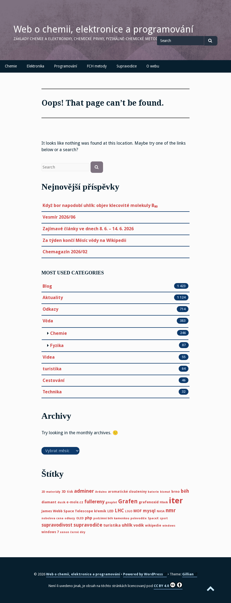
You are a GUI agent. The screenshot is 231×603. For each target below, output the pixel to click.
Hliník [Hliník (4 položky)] (164, 502)
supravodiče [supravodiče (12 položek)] (87, 525)
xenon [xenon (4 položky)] (64, 532)
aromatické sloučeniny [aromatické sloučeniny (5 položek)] (127, 492)
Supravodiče (127, 66)
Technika (52, 392)
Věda (48, 321)
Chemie (11, 66)
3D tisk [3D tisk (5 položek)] (67, 492)
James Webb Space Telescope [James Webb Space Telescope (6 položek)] (67, 511)
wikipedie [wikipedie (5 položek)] (153, 525)
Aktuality (53, 297)
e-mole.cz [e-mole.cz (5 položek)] (74, 502)
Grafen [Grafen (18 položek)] (128, 501)
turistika (52, 369)
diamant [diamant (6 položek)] (48, 502)
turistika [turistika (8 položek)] (112, 525)
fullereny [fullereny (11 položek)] (94, 501)
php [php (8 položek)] (88, 518)
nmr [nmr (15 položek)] (171, 510)
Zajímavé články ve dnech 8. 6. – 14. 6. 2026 (88, 228)
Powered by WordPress (145, 574)
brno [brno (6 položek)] (175, 491)
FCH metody (97, 66)
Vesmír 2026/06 (59, 217)
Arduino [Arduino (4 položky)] (101, 492)
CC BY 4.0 (168, 585)
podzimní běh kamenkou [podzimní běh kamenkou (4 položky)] (111, 518)
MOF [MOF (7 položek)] (137, 511)
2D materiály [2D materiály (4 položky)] (50, 492)
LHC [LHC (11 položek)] (119, 510)
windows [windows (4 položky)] (168, 525)
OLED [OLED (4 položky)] (80, 518)
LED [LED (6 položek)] (110, 511)
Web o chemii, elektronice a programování (103, 29)
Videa (49, 357)
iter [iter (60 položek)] (176, 500)
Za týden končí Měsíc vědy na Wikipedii (85, 240)
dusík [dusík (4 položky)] (61, 502)
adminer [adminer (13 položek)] (84, 491)
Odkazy (50, 309)
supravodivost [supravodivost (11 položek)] (56, 525)
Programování (65, 66)
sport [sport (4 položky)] (164, 518)
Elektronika (35, 66)
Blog (47, 286)
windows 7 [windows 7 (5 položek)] (50, 532)
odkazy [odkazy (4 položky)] (70, 518)
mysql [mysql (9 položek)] (149, 510)
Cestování (54, 380)
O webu (152, 66)
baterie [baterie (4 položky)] (153, 492)
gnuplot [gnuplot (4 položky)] (111, 502)
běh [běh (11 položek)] (185, 491)
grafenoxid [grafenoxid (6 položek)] (149, 502)
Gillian (189, 574)
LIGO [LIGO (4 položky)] (128, 511)
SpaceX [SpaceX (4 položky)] (153, 518)
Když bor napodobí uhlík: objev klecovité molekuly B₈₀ (100, 205)
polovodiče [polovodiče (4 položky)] (138, 518)
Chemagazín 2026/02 (65, 251)
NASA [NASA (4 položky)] (161, 511)
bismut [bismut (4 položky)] (165, 492)
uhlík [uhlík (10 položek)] (127, 525)
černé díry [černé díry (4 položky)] (77, 532)
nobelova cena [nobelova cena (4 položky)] (52, 518)
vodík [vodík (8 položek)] (138, 525)
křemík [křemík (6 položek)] (100, 511)
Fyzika (57, 345)
